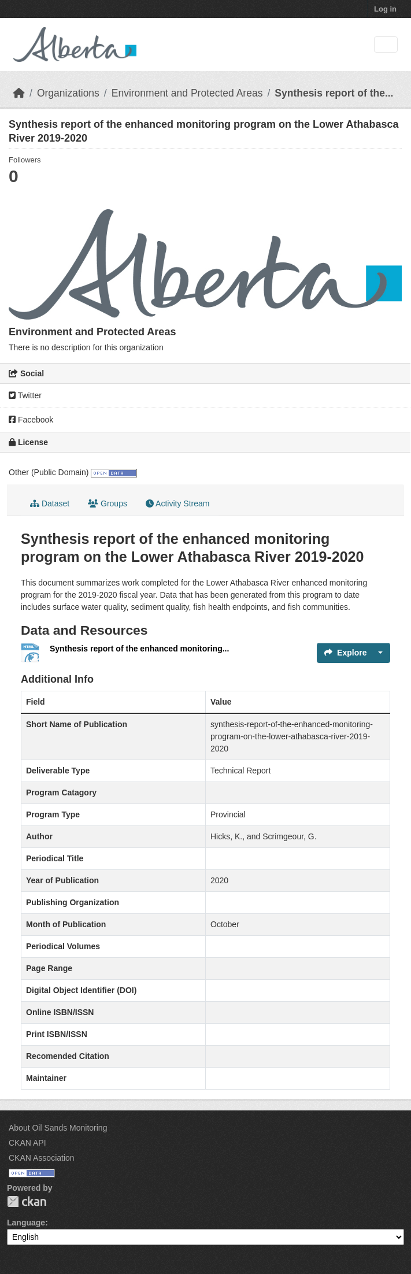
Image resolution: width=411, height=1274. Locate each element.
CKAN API (27, 1142)
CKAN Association (42, 1157)
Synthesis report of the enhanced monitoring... (139, 648)
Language (26, 1222)
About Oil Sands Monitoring (58, 1127)
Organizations (68, 93)
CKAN (26, 1201)
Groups (107, 503)
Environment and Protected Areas (187, 93)
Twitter (25, 395)
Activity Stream (177, 503)
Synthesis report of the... (334, 93)
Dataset (49, 503)
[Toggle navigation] (386, 44)
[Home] (19, 93)
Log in (385, 9)
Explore (345, 652)
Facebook (31, 419)
